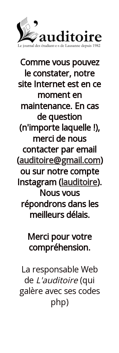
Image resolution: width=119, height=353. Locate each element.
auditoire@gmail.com (59, 160)
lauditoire (79, 182)
